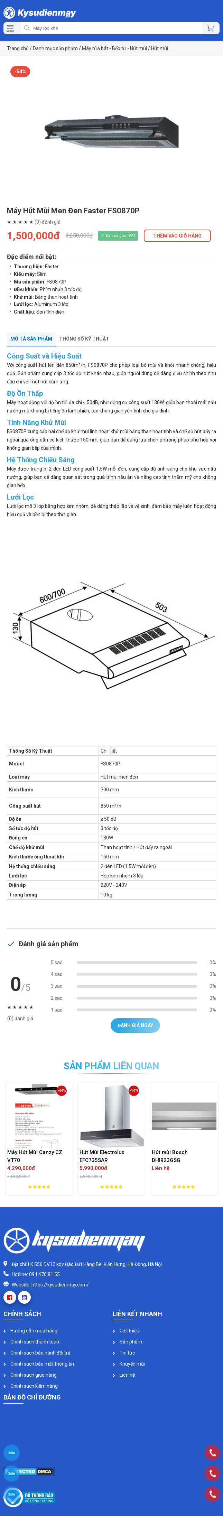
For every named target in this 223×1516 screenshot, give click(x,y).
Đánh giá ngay (135, 1025)
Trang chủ (18, 48)
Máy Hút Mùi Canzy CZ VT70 (34, 1156)
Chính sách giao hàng (30, 1375)
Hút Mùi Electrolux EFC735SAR (102, 1156)
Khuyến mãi (129, 1364)
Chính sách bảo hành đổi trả (37, 1353)
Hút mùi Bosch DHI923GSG (170, 1156)
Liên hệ (124, 1375)
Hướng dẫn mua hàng (30, 1330)
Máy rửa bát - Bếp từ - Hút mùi (114, 48)
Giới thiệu (126, 1330)
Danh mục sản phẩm (55, 48)
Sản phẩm (127, 1342)
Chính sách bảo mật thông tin (38, 1364)
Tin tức (124, 1353)
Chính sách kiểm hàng (30, 1386)
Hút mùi (159, 48)
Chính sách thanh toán (31, 1342)
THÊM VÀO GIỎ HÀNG (177, 236)
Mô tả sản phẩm (31, 339)
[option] (111, 132)
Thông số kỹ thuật (84, 339)
